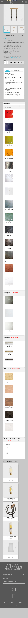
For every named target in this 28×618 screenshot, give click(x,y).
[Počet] (5, 62)
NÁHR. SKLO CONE (10, 556)
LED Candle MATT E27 (11, 479)
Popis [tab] (7, 70)
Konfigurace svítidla (16, 62)
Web (9, 0)
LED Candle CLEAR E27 (11, 498)
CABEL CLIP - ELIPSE (11, 517)
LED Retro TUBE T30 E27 (11, 536)
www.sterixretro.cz (23, 95)
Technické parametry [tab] (15, 70)
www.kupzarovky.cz (11, 95)
